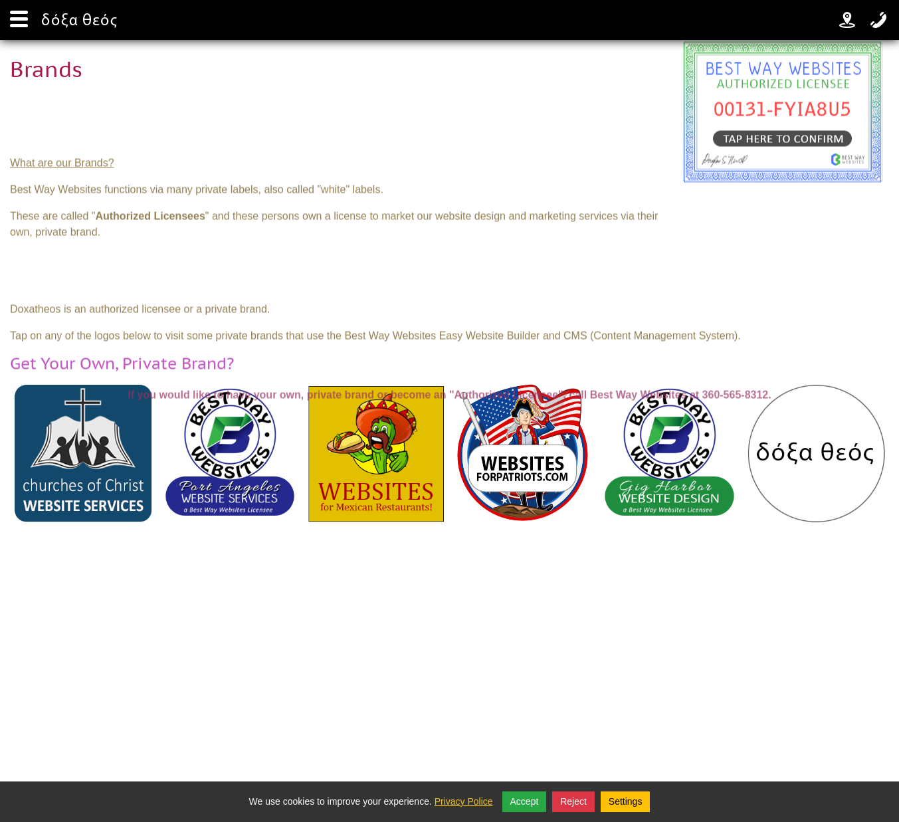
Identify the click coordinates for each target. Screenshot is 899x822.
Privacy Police (464, 801)
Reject (573, 801)
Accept (524, 801)
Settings (626, 801)
